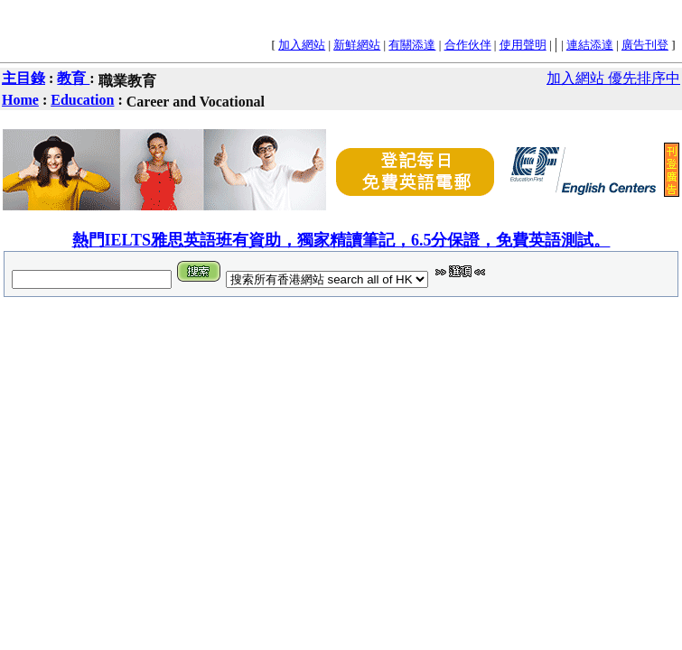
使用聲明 (523, 44)
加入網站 (301, 44)
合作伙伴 (467, 44)
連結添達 (589, 44)
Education (82, 99)
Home (20, 99)
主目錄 (23, 78)
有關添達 (411, 44)
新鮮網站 (356, 44)
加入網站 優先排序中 (613, 78)
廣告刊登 (644, 44)
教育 (73, 78)
